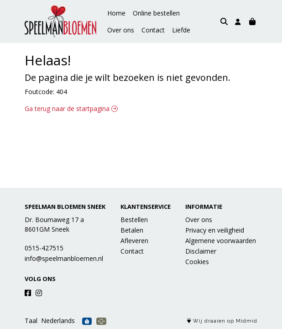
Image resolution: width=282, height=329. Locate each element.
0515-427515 (44, 248)
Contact (119, 30)
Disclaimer (200, 251)
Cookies (197, 261)
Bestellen (134, 219)
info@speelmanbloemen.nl (64, 258)
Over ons (200, 13)
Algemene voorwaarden (220, 240)
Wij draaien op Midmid (222, 321)
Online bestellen (156, 13)
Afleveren (134, 240)
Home (116, 13)
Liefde (147, 30)
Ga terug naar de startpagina (71, 108)
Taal (31, 320)
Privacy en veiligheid (214, 230)
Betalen (131, 230)
